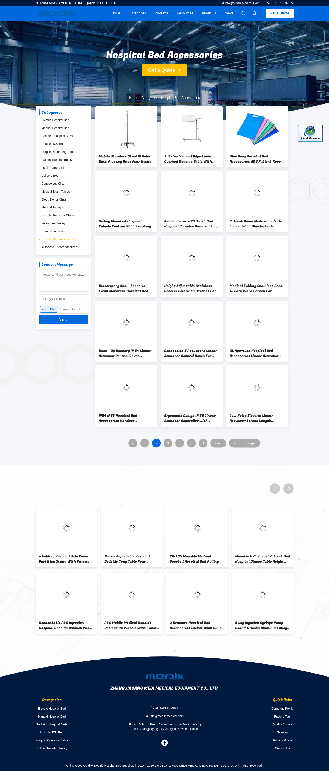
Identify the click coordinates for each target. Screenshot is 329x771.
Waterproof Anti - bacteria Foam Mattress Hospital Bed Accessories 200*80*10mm (123, 288)
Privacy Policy (282, 740)
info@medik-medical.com (242, 3)
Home (116, 13)
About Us (209, 13)
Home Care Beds (53, 231)
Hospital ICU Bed (53, 144)
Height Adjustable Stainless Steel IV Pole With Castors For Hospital (190, 288)
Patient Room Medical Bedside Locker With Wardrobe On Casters (256, 224)
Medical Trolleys (52, 207)
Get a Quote (279, 13)
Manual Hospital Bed (55, 128)
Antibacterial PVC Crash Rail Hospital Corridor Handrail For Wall (190, 224)
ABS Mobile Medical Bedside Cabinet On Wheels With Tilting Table (131, 625)
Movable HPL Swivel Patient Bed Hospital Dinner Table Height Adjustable (262, 559)
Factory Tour (282, 716)
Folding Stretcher (53, 167)
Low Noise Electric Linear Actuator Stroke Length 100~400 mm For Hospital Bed (255, 418)
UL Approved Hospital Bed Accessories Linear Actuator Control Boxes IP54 (254, 353)
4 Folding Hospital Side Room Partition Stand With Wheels (64, 559)
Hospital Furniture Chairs (58, 215)
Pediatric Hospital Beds (57, 136)
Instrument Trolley (53, 223)
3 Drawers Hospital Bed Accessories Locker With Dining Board (197, 625)
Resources (185, 13)
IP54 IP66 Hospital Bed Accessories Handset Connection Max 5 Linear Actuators (120, 418)
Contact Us (282, 748)
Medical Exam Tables (56, 191)
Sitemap (282, 732)
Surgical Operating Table (58, 152)
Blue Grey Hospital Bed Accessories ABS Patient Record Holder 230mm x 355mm (257, 159)
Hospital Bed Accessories (59, 239)
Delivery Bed (50, 175)
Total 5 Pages (244, 443)
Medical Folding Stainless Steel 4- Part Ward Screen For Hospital (256, 288)
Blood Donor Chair (54, 199)
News (229, 13)
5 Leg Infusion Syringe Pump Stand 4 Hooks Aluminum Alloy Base (261, 625)
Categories (137, 13)
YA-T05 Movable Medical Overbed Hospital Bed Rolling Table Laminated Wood (194, 559)
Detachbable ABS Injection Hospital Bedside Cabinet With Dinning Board (65, 625)
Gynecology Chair (53, 183)
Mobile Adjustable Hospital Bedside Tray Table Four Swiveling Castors (127, 559)
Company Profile (282, 708)
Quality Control (282, 724)
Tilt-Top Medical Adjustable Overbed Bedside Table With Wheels (188, 159)
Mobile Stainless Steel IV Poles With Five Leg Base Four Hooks (125, 159)
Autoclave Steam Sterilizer (59, 247)
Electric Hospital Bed (55, 120)
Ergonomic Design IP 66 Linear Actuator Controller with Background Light (190, 418)
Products (161, 13)
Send (63, 319)
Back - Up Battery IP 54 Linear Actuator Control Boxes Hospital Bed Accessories (125, 353)
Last (218, 443)
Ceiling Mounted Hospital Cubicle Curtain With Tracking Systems (125, 224)
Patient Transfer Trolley (57, 159)
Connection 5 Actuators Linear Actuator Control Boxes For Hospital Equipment (190, 353)
